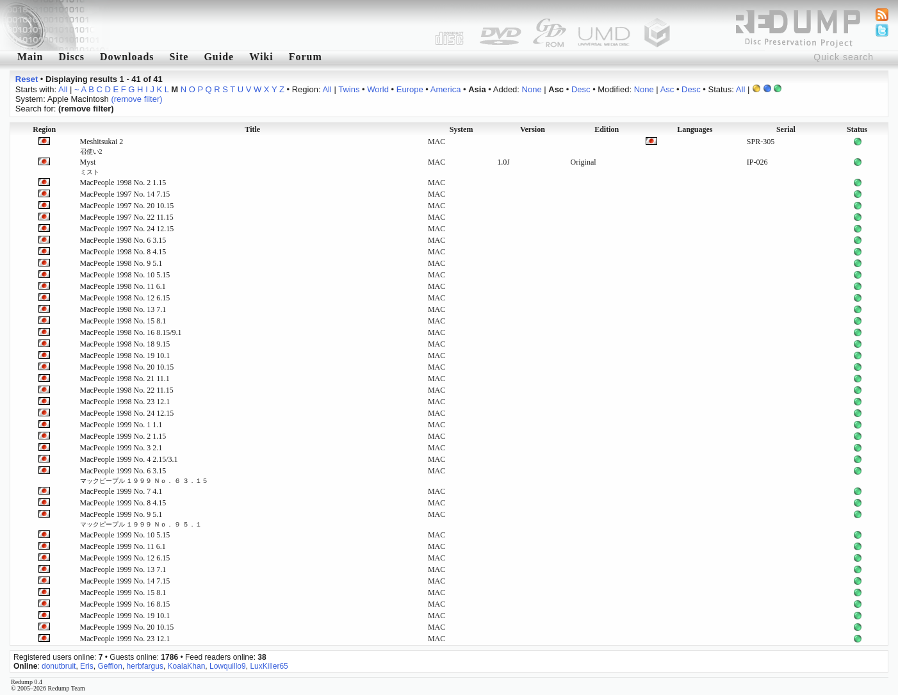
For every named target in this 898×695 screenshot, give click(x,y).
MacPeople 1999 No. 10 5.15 (125, 534)
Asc (667, 89)
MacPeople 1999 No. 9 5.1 (141, 519)
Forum (305, 56)
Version (532, 129)
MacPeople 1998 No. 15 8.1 (123, 320)
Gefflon (109, 666)
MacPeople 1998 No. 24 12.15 (127, 413)
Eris (87, 666)
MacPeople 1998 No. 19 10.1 (125, 355)
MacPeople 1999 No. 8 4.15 (123, 502)
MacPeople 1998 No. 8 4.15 (123, 251)
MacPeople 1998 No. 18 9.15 (125, 343)
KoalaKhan (187, 666)
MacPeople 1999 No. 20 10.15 (127, 627)
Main (30, 56)
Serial (786, 129)
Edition (606, 129)
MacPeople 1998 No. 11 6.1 (123, 286)
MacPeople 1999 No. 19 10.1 (125, 615)
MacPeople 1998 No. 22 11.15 (127, 390)
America (445, 89)
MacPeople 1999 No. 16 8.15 (125, 604)
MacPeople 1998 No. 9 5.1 (121, 263)
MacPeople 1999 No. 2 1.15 (123, 436)
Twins (348, 89)
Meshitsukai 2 (102, 146)
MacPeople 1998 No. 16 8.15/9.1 (131, 332)
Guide (219, 56)
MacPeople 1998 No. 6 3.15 (123, 240)
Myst (89, 167)
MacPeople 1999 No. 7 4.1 (121, 491)
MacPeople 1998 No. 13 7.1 (123, 309)
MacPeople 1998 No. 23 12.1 (125, 401)
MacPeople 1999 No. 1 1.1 (121, 424)
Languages (694, 129)
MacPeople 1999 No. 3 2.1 (121, 447)
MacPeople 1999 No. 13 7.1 (123, 569)
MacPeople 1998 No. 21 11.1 (125, 378)
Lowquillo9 (227, 666)
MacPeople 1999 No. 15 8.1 (123, 592)
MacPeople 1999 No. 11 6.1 (123, 546)
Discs (71, 56)
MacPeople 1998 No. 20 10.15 (127, 367)
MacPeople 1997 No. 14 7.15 (125, 194)
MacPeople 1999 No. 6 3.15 (144, 475)
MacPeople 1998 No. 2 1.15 (123, 182)
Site (179, 56)
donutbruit (59, 666)
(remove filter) (136, 99)
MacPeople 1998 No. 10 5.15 (125, 274)
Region (44, 129)
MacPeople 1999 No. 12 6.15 (125, 557)
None (532, 89)
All (62, 89)
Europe (409, 89)
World (378, 89)
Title (252, 129)
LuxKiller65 (269, 666)
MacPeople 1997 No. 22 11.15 (127, 217)
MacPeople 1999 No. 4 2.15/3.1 (129, 459)
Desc (581, 89)
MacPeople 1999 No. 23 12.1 (125, 638)
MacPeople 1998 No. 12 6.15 (125, 297)
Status (857, 129)
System (461, 129)
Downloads (127, 56)
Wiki (261, 56)
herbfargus (145, 666)
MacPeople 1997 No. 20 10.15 (127, 205)
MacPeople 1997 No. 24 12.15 (127, 228)
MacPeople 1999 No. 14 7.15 (125, 580)
